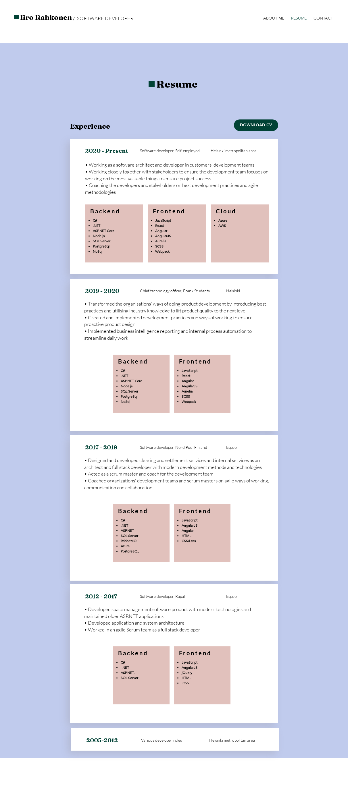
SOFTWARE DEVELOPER (105, 18)
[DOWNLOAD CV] (256, 125)
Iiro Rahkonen (46, 17)
